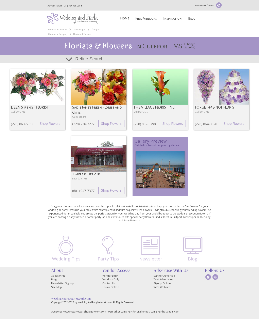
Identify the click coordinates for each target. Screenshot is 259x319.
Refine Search (89, 58)
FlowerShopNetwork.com (90, 311)
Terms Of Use (110, 287)
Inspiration (172, 18)
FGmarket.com (117, 311)
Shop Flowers (50, 123)
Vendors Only (110, 279)
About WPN (58, 275)
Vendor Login (76, 5)
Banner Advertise (164, 275)
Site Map (56, 287)
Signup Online (162, 283)
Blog (191, 18)
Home (124, 18)
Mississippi (80, 29)
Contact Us (109, 283)
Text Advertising (163, 279)
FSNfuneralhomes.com (142, 311)
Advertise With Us (57, 5)
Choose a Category (58, 34)
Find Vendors (146, 18)
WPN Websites (163, 287)
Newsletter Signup (204, 5)
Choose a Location (57, 29)
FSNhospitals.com (168, 311)
